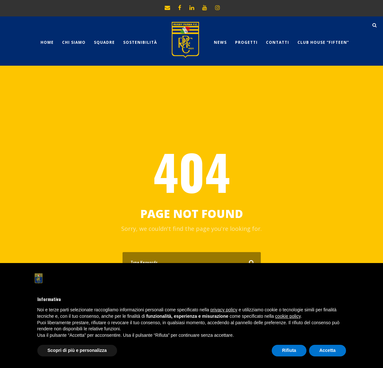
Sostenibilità (140, 42)
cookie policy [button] (288, 316)
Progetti (246, 42)
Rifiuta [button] (289, 350)
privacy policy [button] (223, 309)
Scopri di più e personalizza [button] (77, 350)
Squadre (104, 42)
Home (47, 42)
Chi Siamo (74, 42)
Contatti (277, 42)
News (220, 42)
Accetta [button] (327, 350)
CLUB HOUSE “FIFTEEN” (323, 42)
